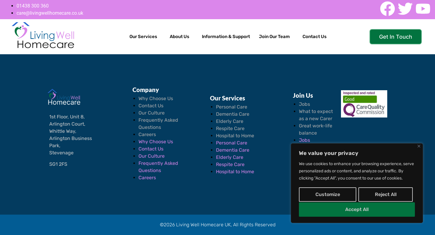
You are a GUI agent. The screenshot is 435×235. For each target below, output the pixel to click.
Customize (327, 195)
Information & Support (226, 36)
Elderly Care (229, 121)
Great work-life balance (315, 129)
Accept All (357, 209)
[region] (357, 183)
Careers (147, 134)
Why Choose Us (155, 98)
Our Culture (151, 113)
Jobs (304, 104)
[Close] (419, 147)
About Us (179, 36)
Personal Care (231, 107)
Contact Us (315, 36)
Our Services (143, 36)
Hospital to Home (235, 135)
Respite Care (230, 128)
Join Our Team (274, 36)
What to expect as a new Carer (316, 115)
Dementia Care (232, 114)
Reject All (385, 195)
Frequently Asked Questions (158, 123)
